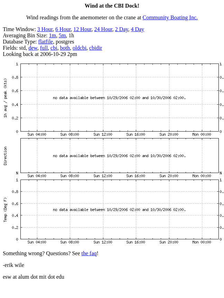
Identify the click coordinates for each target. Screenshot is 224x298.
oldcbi (79, 48)
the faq (89, 253)
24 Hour (103, 29)
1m (52, 35)
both (65, 48)
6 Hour (63, 29)
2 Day (121, 29)
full (44, 48)
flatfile (45, 42)
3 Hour (45, 29)
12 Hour (82, 29)
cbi (53, 48)
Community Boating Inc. (170, 17)
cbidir (95, 48)
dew (32, 48)
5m (62, 35)
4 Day (137, 29)
